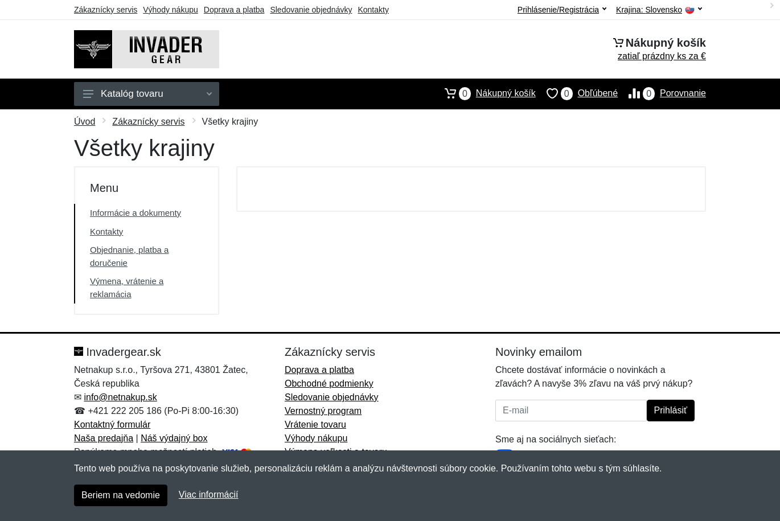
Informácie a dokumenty (135, 213)
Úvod (84, 121)
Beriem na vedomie (120, 495)
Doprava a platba (234, 9)
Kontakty (373, 9)
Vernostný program (323, 411)
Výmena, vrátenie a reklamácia (126, 287)
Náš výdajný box (174, 438)
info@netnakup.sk (120, 397)
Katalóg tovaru (147, 93)
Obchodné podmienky (329, 383)
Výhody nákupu (170, 9)
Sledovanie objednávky (311, 9)
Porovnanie (662, 93)
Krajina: (659, 10)
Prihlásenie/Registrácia (562, 10)
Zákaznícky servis (105, 9)
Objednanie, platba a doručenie (129, 256)
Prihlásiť (670, 410)
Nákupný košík (485, 93)
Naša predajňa (103, 438)
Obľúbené (577, 93)
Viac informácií (209, 494)
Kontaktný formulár (112, 424)
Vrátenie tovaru (315, 424)
